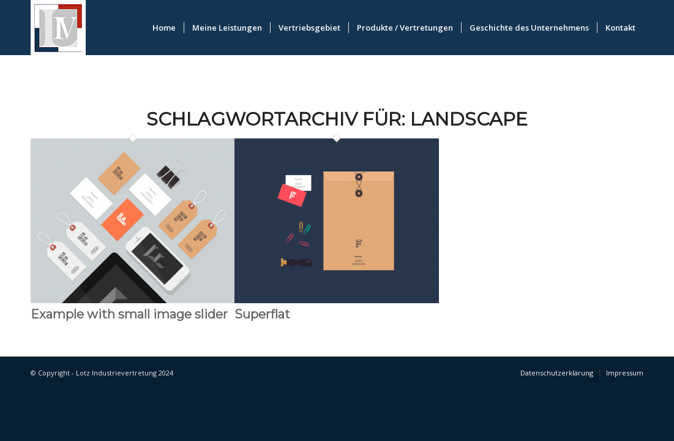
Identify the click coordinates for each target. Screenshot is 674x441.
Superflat (262, 314)
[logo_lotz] (58, 27)
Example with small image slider (129, 314)
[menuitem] (164, 27)
